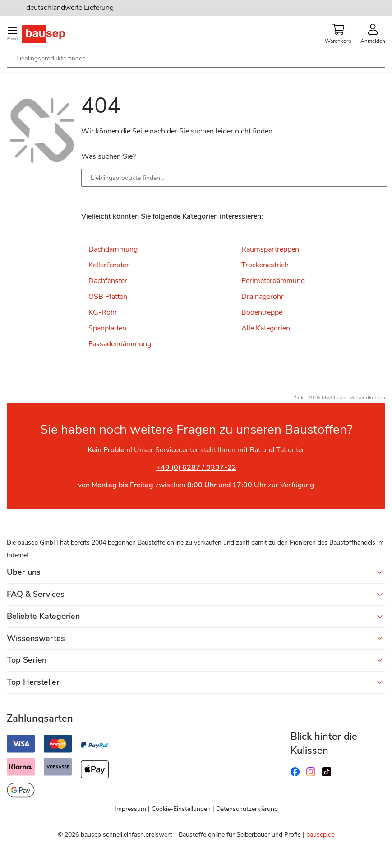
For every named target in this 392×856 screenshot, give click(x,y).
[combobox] (196, 59)
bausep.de (320, 834)
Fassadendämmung (119, 344)
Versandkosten (367, 397)
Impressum (130, 809)
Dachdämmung (113, 249)
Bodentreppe (261, 312)
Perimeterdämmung (273, 281)
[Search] (373, 178)
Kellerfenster (108, 265)
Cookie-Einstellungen (181, 809)
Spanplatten (107, 328)
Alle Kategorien (265, 328)
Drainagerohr (262, 297)
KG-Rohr (102, 312)
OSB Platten (107, 297)
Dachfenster (107, 281)
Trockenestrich (265, 265)
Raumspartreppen (270, 249)
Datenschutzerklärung (247, 809)
